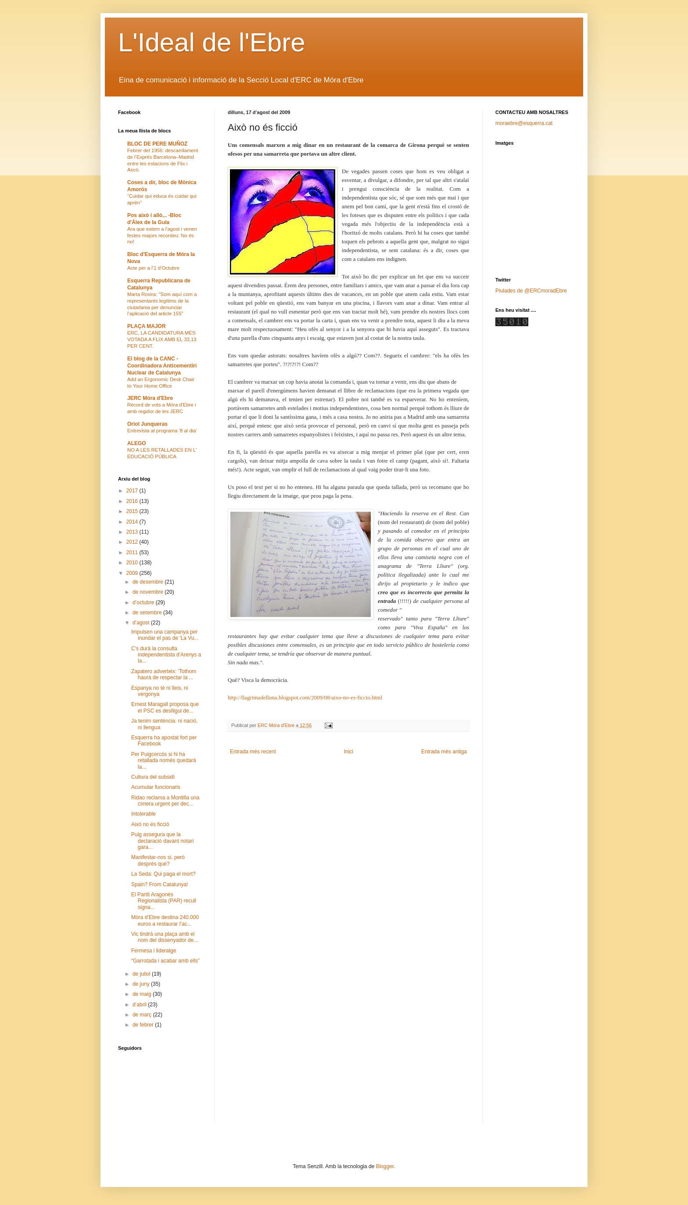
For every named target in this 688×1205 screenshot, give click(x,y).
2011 (133, 552)
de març (143, 1015)
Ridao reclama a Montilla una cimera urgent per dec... (165, 801)
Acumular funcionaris (155, 787)
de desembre (149, 582)
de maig (143, 994)
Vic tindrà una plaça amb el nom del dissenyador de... (164, 937)
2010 (133, 563)
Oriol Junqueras (147, 424)
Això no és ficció (150, 824)
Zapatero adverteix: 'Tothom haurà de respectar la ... (163, 674)
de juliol (142, 974)
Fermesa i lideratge (153, 951)
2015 (133, 511)
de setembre (148, 613)
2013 (133, 532)
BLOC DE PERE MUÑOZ (157, 144)
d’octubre (144, 602)
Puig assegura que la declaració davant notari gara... (162, 840)
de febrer (144, 1025)
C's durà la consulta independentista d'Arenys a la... (166, 654)
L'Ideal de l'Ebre (211, 42)
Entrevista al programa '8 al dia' (162, 430)
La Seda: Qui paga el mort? (163, 874)
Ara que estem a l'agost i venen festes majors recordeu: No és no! (162, 235)
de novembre (149, 592)
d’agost (142, 623)
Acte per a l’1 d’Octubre (153, 268)
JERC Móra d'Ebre (150, 398)
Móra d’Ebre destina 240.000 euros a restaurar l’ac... (165, 920)
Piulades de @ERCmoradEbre (531, 291)
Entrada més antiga (444, 752)
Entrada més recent (253, 752)
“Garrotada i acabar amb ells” (165, 961)
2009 (133, 573)
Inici (348, 752)
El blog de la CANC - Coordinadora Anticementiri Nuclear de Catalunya (162, 366)
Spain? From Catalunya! (159, 884)
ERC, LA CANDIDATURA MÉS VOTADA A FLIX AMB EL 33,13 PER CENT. (162, 339)
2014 (133, 522)
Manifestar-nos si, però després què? (158, 860)
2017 (133, 491)
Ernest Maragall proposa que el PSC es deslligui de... (165, 707)
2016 (133, 501)
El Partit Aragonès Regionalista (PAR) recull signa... (163, 900)
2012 (133, 542)
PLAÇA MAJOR (146, 326)
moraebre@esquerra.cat (523, 123)
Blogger (385, 1166)
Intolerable (143, 814)
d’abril (140, 1005)
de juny (142, 984)
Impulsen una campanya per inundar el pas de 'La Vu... (165, 635)
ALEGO (136, 443)
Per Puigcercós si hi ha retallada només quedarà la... (163, 760)
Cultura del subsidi (153, 777)
